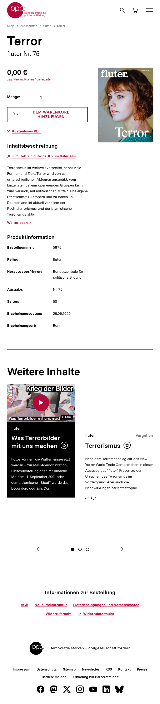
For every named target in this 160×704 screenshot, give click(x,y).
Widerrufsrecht (59, 614)
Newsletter (90, 669)
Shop (10, 26)
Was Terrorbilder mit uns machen (35, 442)
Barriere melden (54, 677)
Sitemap (69, 669)
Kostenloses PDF (26, 131)
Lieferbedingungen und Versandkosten (106, 605)
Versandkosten (21, 79)
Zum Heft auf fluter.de (28, 156)
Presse (142, 669)
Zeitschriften (28, 26)
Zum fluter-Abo (63, 156)
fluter (47, 26)
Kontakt (124, 669)
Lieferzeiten (44, 79)
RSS (108, 669)
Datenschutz (46, 669)
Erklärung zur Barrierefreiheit (95, 677)
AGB (24, 605)
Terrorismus (102, 445)
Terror (61, 26)
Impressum (21, 669)
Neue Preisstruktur (51, 605)
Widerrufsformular (96, 614)
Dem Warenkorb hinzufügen (41, 114)
